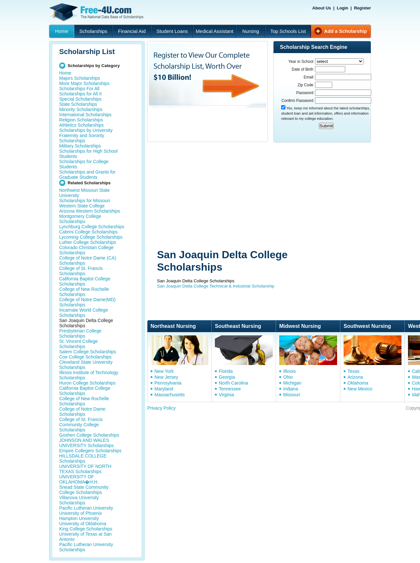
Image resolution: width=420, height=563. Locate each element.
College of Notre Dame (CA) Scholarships (87, 260)
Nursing (250, 31)
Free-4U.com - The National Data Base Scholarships (97, 12)
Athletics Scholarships (81, 125)
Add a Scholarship (345, 31)
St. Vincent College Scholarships (78, 344)
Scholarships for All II (80, 93)
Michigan (292, 383)
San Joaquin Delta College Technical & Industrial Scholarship (215, 286)
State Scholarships (78, 104)
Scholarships (93, 31)
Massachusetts (169, 394)
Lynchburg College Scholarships (91, 226)
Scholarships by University (85, 130)
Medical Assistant (214, 31)
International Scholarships (85, 114)
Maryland (163, 388)
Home (61, 31)
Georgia (227, 377)
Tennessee (230, 388)
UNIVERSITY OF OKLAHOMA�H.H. (78, 479)
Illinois (289, 371)
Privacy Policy (161, 408)
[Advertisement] (258, 196)
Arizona (355, 377)
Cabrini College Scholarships (88, 231)
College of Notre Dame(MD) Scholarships (87, 302)
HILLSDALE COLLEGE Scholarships (83, 458)
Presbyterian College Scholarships (80, 333)
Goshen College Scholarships (89, 435)
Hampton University (79, 518)
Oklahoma (358, 383)
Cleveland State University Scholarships (85, 364)
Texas (354, 371)
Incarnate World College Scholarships (83, 312)
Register (362, 8)
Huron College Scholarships (87, 383)
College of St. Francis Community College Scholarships (81, 424)
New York (164, 371)
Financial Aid (132, 31)
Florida (226, 371)
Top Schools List (288, 31)
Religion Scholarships (81, 119)
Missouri (291, 394)
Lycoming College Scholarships (91, 237)
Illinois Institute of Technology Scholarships (88, 375)
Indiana (290, 388)
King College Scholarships (85, 528)
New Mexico (360, 388)
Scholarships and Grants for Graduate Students (87, 174)
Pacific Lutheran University (86, 508)
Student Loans (172, 31)
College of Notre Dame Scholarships (82, 411)
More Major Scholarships (84, 83)
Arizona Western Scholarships (89, 211)
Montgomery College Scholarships (80, 219)
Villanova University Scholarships (79, 500)
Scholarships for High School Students (88, 153)
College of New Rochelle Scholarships (84, 292)
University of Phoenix (80, 513)
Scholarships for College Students (84, 164)
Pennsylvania (167, 383)
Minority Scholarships (80, 109)
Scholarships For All (79, 88)
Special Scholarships (80, 99)
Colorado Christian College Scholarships (86, 250)
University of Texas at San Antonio (85, 536)
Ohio (288, 377)
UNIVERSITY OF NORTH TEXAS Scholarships (85, 469)
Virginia (226, 394)
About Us (321, 8)
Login (342, 8)
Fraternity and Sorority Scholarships (81, 138)
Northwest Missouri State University (84, 193)
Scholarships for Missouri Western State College (84, 203)
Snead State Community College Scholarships (84, 490)
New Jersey (166, 377)
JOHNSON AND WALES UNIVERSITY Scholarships (86, 443)
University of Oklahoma (82, 523)
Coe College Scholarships (85, 356)
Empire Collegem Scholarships (90, 450)
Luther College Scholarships (87, 242)
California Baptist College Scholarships (84, 281)
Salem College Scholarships (87, 351)
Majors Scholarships (79, 78)
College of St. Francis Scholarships (81, 271)
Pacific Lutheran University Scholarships (86, 547)
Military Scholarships (80, 145)
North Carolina (233, 383)
